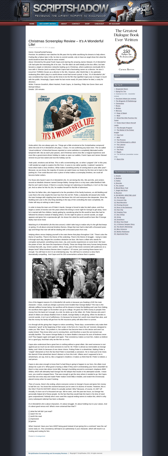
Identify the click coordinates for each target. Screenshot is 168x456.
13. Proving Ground (121, 205)
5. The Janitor (119, 186)
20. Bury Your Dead (121, 222)
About (64, 24)
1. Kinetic (117, 176)
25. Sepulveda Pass (121, 234)
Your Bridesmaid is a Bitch (126, 142)
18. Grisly (117, 217)
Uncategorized (40, 436)
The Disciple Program (124, 128)
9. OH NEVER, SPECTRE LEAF (125, 195)
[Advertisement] (68, 31)
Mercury (119, 111)
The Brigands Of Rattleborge (126, 101)
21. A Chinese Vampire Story (124, 224)
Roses (118, 106)
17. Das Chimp (119, 215)
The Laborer (121, 145)
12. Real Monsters (120, 202)
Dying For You (121, 91)
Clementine (120, 103)
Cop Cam (120, 135)
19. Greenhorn (119, 219)
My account (114, 24)
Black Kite (120, 159)
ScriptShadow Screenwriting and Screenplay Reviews (48, 453)
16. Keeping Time (120, 212)
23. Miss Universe (120, 229)
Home (31, 24)
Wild (118, 137)
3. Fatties (117, 181)
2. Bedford (118, 178)
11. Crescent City (120, 200)
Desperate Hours (122, 89)
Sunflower (120, 147)
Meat (118, 116)
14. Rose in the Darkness (123, 207)
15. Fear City (118, 210)
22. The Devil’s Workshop (123, 227)
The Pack (120, 149)
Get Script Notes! (47, 24)
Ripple (119, 152)
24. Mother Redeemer (122, 232)
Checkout (99, 24)
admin (53, 47)
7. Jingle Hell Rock (121, 190)
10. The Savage (119, 198)
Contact (76, 24)
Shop (87, 24)
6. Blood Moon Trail (121, 188)
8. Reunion (118, 193)
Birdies (118, 108)
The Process (121, 140)
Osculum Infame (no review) (126, 98)
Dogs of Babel (122, 113)
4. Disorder (118, 183)
